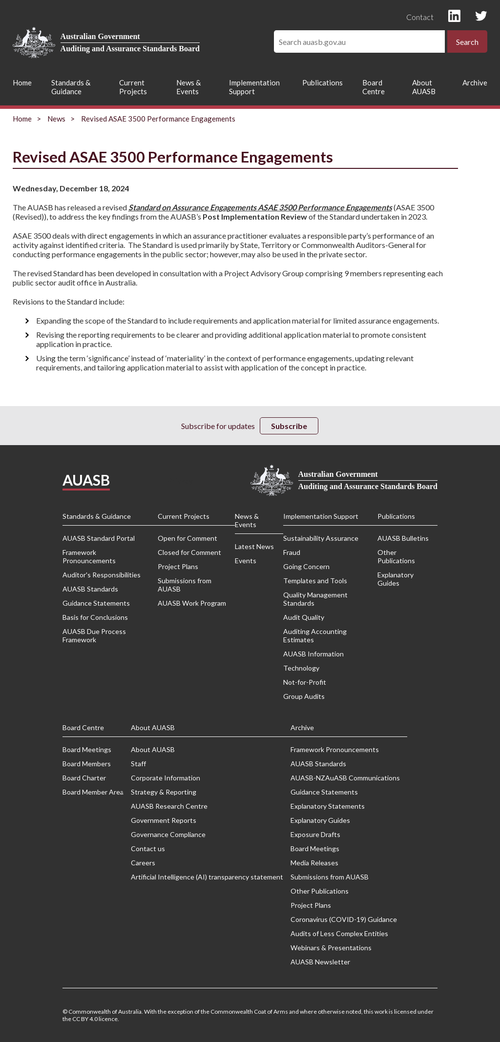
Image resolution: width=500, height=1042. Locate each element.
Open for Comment (187, 538)
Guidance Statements (96, 603)
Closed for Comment (189, 552)
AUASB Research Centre (169, 806)
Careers (143, 862)
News (56, 118)
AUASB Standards (90, 589)
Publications (322, 82)
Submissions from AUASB (184, 584)
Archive (474, 82)
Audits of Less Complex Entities (339, 933)
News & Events (188, 87)
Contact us (148, 848)
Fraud (291, 552)
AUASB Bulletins (403, 538)
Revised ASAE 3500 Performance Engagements (158, 118)
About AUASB (424, 87)
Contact (420, 16)
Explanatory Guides (395, 579)
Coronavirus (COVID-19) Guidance (344, 919)
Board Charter (84, 778)
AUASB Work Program (192, 603)
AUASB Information (313, 654)
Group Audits (304, 696)
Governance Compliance (168, 834)
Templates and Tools (315, 580)
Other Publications (396, 556)
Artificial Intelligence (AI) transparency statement (207, 877)
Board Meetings (86, 749)
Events (245, 560)
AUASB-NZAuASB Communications (345, 778)
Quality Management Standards (315, 599)
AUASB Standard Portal (98, 538)
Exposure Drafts (315, 834)
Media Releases (314, 862)
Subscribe (289, 425)
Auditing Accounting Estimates (315, 635)
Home (22, 82)
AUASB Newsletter (320, 962)
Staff (138, 763)
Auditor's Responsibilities (101, 575)
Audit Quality (303, 617)
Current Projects (133, 87)
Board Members (86, 763)
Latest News (254, 546)
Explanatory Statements (328, 806)
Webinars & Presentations (331, 947)
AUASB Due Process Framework (94, 635)
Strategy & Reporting (163, 792)
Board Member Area (93, 792)
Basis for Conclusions (95, 617)
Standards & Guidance (70, 87)
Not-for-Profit (304, 682)
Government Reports (163, 820)
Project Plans (178, 566)
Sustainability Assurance (320, 538)
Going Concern (306, 566)
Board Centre (373, 87)
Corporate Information (165, 778)
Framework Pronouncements (89, 556)
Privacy (180, 480)
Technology (301, 668)
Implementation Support (254, 87)
